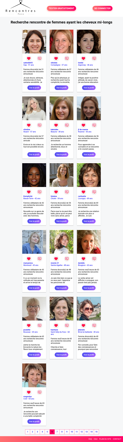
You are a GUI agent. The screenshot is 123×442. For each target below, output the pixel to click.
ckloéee (54, 63)
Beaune (54, 132)
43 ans (35, 265)
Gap (25, 65)
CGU (95, 439)
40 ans (96, 332)
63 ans (90, 265)
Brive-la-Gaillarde (85, 332)
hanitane (54, 330)
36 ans (88, 132)
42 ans (37, 198)
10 (72, 432)
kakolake (54, 129)
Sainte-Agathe (56, 265)
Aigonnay (82, 65)
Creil (25, 399)
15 (96, 432)
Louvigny (82, 198)
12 (82, 432)
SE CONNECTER (102, 8)
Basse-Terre (28, 198)
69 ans (90, 198)
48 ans (67, 265)
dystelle (81, 263)
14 (91, 432)
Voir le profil (34, 88)
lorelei (80, 63)
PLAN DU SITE (105, 439)
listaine (54, 196)
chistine (26, 129)
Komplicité (27, 196)
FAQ (90, 439)
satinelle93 (28, 63)
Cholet (53, 198)
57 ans (33, 132)
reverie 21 (55, 263)
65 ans (35, 332)
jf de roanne (83, 129)
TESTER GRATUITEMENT (61, 8)
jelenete (81, 330)
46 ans (90, 65)
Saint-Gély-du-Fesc (58, 332)
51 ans (31, 65)
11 (77, 432)
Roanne (81, 132)
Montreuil (27, 265)
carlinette (82, 196)
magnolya (27, 396)
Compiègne (55, 65)
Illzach (26, 132)
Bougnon (82, 265)
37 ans (64, 65)
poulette (26, 330)
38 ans (61, 132)
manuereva (28, 263)
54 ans (60, 198)
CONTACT (117, 439)
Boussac (27, 332)
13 (87, 432)
